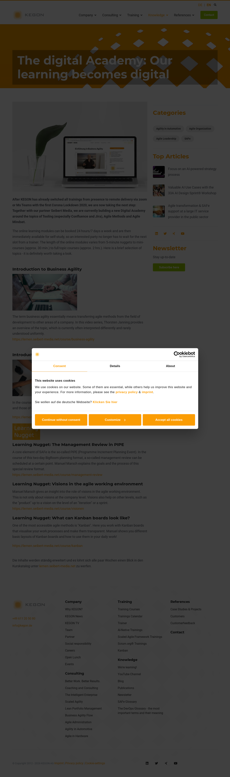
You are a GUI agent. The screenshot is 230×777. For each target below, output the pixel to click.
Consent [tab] (59, 366)
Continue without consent (61, 420)
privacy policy (127, 392)
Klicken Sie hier (105, 402)
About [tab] (170, 366)
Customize (115, 420)
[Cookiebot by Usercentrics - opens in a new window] (179, 354)
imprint (147, 392)
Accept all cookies (168, 420)
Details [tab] (115, 366)
